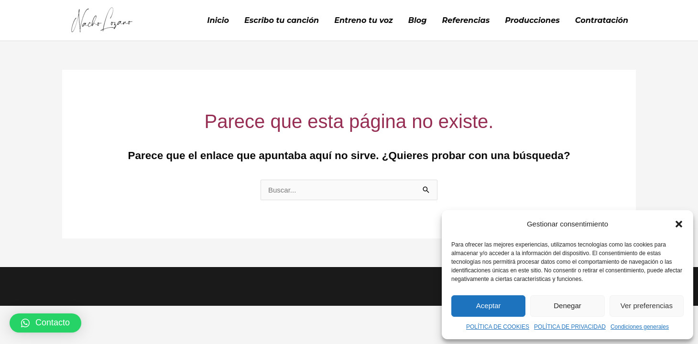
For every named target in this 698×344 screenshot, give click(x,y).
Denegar (567, 305)
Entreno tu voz (363, 20)
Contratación (601, 20)
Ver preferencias (647, 305)
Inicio (218, 20)
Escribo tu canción (281, 20)
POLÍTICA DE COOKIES (497, 326)
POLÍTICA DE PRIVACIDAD (570, 326)
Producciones (532, 20)
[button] (679, 224)
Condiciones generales (640, 326)
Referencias (466, 20)
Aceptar (488, 305)
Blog (417, 20)
